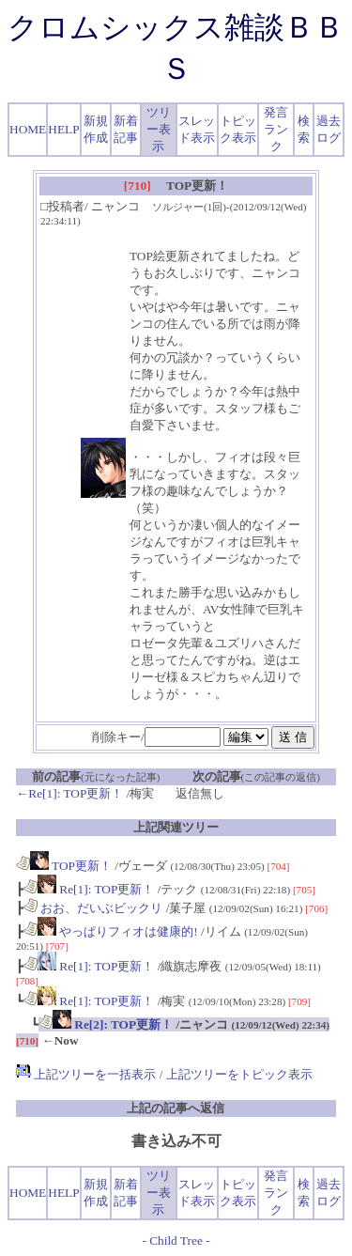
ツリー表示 (158, 129)
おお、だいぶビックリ (92, 908)
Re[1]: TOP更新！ (88, 889)
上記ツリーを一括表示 (86, 1074)
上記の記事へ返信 (175, 1108)
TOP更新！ (64, 866)
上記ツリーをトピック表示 (239, 1074)
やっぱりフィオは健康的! (110, 931)
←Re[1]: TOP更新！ (69, 793)
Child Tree (176, 1240)
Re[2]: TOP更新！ (105, 1024)
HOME (27, 129)
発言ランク (276, 129)
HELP (63, 129)
